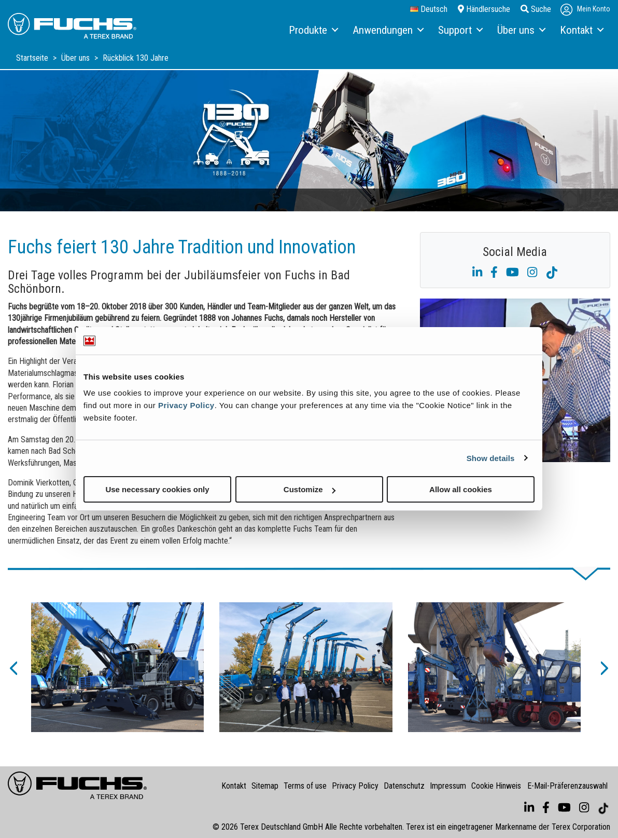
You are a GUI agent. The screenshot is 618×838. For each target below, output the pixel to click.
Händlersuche (484, 9)
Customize (309, 489)
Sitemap (264, 786)
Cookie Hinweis (496, 786)
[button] (13, 667)
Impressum (448, 786)
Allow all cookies (460, 489)
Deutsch (428, 9)
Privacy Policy (186, 405)
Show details (491, 457)
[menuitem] (313, 30)
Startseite (33, 58)
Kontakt (233, 786)
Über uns (76, 58)
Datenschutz (404, 786)
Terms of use (305, 786)
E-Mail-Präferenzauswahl (567, 786)
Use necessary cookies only (157, 489)
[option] (117, 667)
